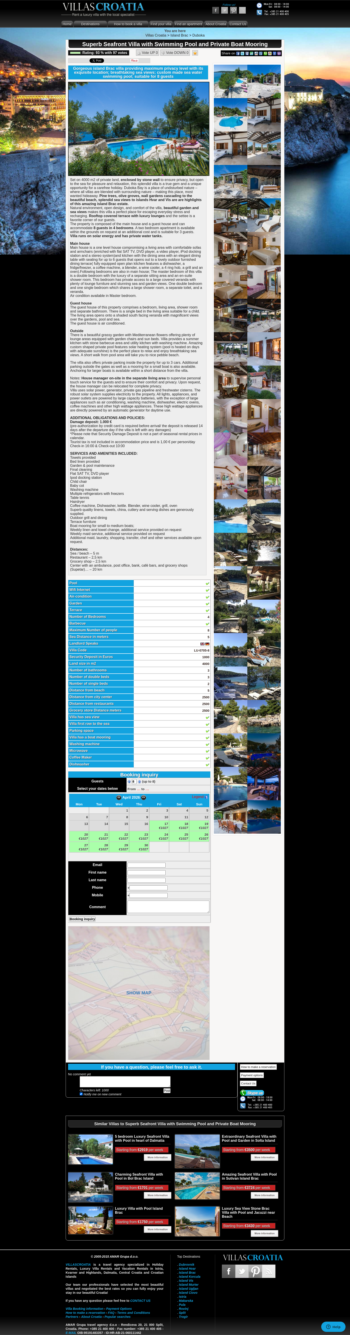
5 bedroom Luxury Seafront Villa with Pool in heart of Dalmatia (142, 1138)
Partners (72, 1317)
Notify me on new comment (100, 1094)
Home (67, 24)
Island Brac (187, 1272)
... (138, 788)
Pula (182, 1304)
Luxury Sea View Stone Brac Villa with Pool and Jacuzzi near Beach (248, 1212)
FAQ (111, 1312)
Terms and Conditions (133, 1312)
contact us (140, 1300)
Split (182, 1312)
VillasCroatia (78, 1264)
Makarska (186, 1300)
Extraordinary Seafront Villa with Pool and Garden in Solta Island (249, 1138)
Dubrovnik (186, 1264)
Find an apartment (188, 24)
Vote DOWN (175, 53)
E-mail (71, 1333)
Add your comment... (125, 1081)
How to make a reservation (258, 1067)
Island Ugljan (188, 1288)
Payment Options (119, 1308)
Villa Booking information (84, 1308)
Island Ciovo (188, 1292)
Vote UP (147, 53)
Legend (200, 797)
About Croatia (216, 24)
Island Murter (188, 1284)
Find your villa (161, 24)
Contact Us (238, 24)
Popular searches (117, 1317)
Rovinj (183, 1308)
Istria (182, 1296)
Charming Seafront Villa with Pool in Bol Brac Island (139, 1176)
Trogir (183, 1317)
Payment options (252, 1075)
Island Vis (186, 1280)
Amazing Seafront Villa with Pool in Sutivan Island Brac (249, 1176)
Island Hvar (187, 1268)
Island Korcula (189, 1276)
